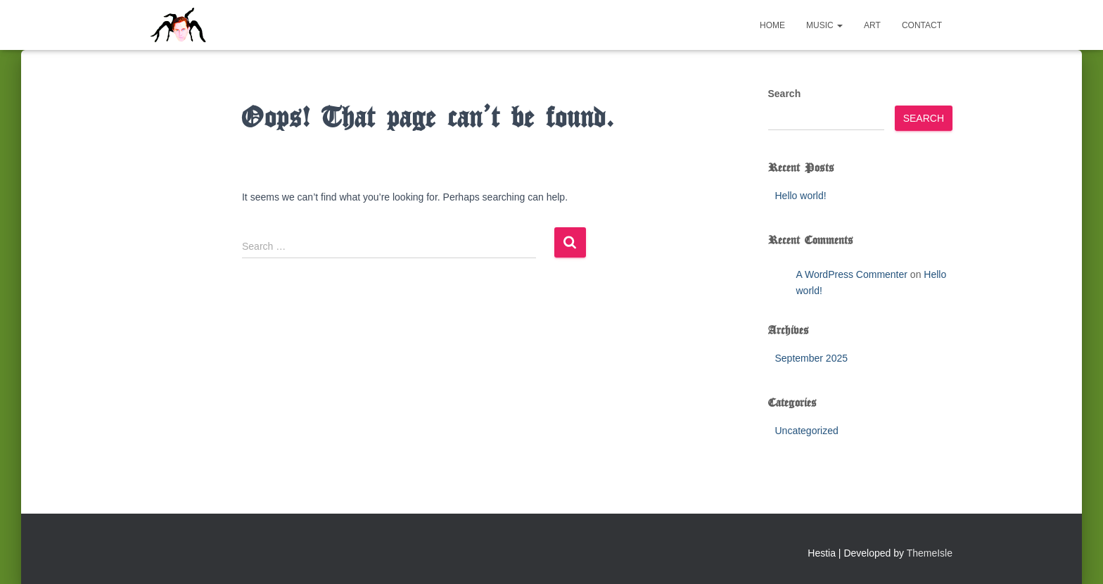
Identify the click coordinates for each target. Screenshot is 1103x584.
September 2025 (811, 358)
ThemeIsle (929, 553)
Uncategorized (807, 430)
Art (872, 25)
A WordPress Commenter (851, 274)
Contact (922, 25)
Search (784, 93)
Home (772, 25)
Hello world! (801, 195)
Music (824, 25)
